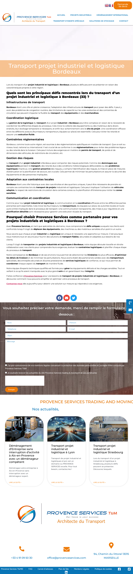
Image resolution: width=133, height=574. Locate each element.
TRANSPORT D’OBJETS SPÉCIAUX (68, 21)
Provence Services (33, 276)
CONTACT (123, 21)
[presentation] (24, 381)
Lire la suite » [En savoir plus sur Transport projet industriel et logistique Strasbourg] (99, 482)
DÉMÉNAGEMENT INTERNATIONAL (112, 15)
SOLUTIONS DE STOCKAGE (101, 21)
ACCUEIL (61, 15)
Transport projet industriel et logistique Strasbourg (108, 449)
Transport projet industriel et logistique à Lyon (63, 449)
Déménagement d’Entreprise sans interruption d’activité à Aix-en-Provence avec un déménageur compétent (24, 454)
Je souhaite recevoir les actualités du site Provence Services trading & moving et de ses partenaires (52, 373)
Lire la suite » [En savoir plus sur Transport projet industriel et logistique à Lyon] (57, 482)
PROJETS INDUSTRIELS (80, 15)
